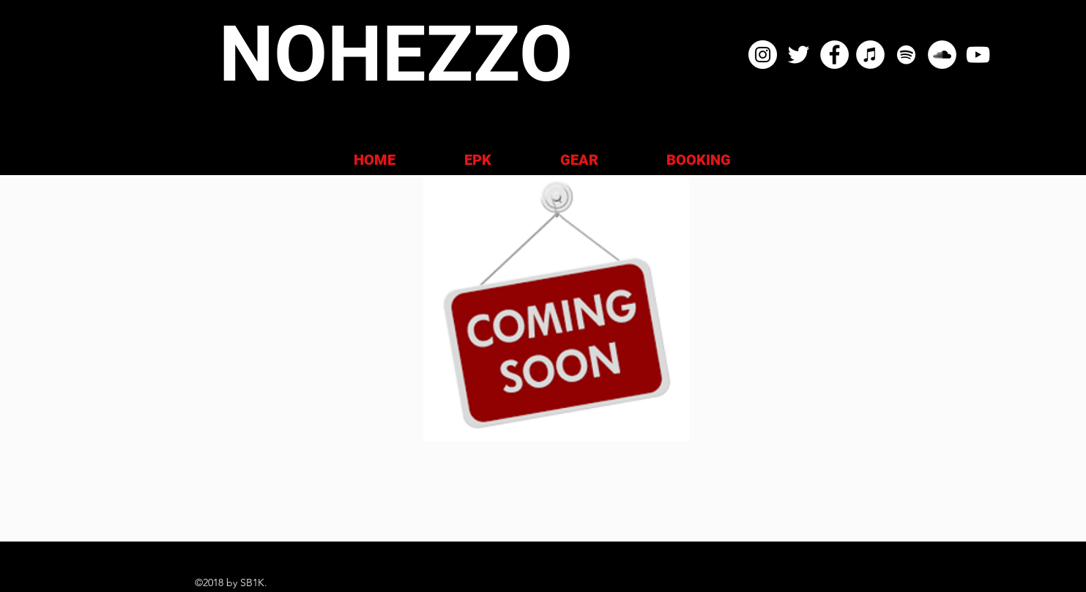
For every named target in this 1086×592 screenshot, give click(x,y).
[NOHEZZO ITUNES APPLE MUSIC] (870, 54)
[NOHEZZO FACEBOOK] (834, 54)
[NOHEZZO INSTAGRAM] (762, 54)
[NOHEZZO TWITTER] (798, 54)
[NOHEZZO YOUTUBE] (978, 54)
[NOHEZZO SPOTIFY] (906, 54)
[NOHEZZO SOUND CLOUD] (942, 54)
